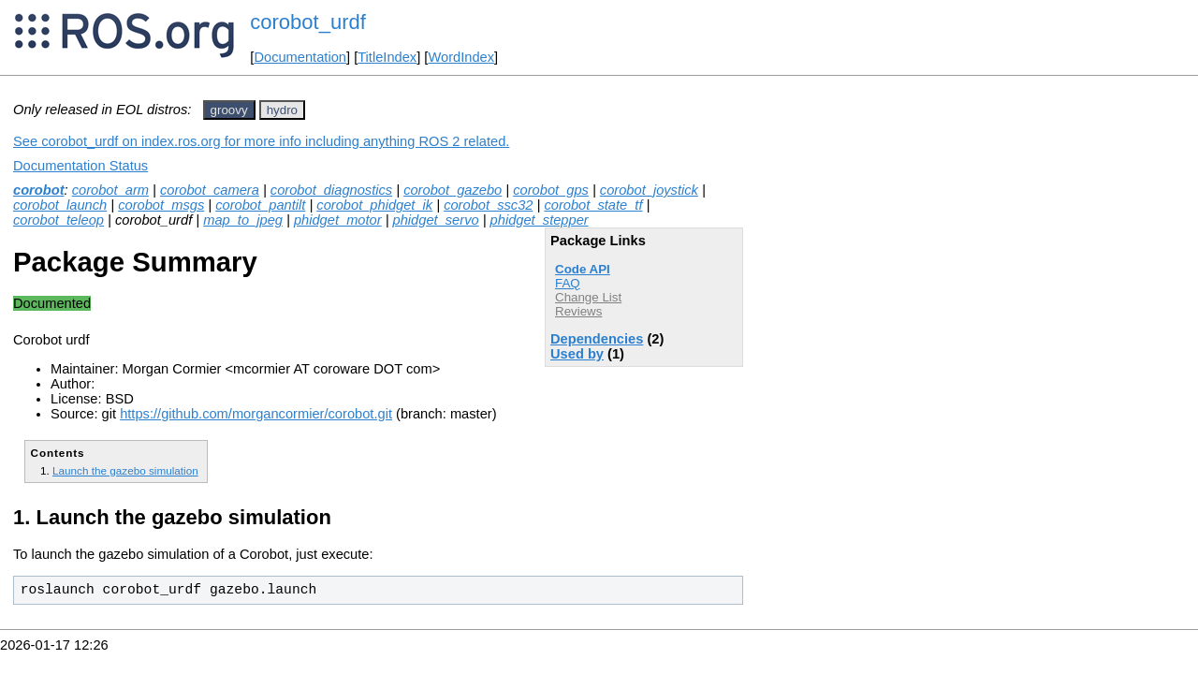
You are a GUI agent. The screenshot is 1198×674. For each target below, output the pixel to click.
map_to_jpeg (243, 219)
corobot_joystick (649, 190)
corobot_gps (551, 190)
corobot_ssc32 (488, 205)
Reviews (578, 311)
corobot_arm (110, 190)
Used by (577, 353)
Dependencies (596, 338)
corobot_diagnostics (331, 190)
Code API (582, 269)
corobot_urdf (308, 22)
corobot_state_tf (593, 205)
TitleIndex (387, 57)
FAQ (567, 283)
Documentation (300, 57)
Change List (588, 297)
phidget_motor (338, 219)
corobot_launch (60, 205)
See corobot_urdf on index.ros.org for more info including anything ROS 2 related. (261, 141)
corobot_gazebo (452, 190)
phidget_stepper (539, 219)
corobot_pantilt (260, 205)
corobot (39, 190)
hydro (282, 110)
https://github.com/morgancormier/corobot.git (256, 413)
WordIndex (461, 57)
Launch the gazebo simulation (125, 470)
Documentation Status (80, 165)
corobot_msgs (161, 205)
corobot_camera (209, 190)
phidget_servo (436, 219)
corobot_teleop (58, 219)
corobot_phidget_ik (374, 205)
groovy (229, 110)
